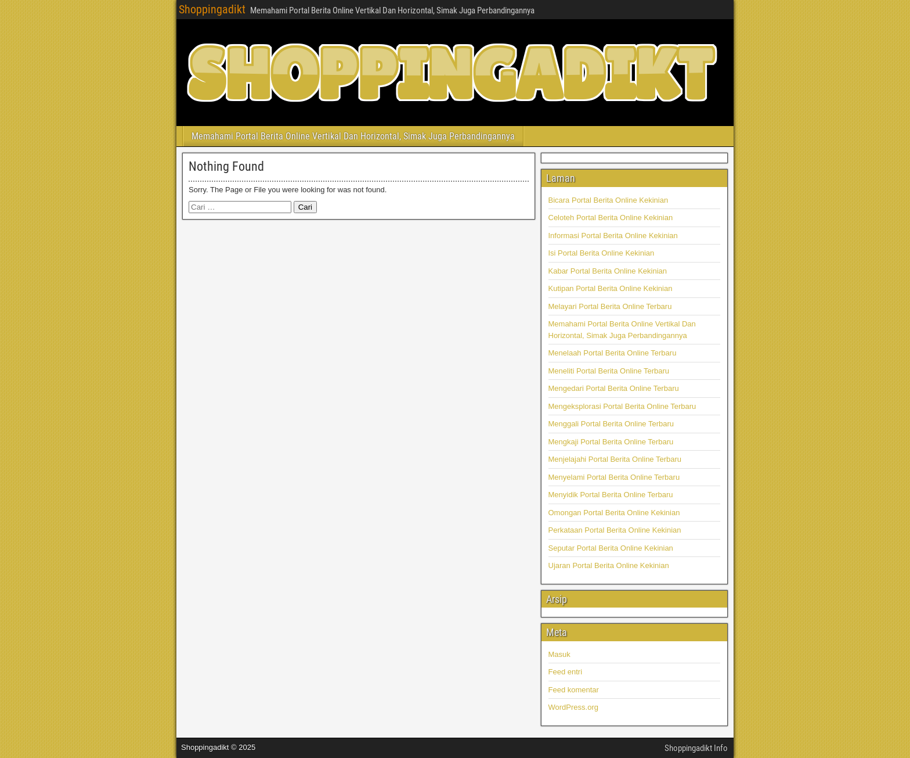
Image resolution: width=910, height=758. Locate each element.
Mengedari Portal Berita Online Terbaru (613, 388)
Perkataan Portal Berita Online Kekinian (614, 530)
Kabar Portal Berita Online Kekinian (607, 271)
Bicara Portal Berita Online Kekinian (608, 200)
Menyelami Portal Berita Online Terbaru (614, 477)
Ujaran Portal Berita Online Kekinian (608, 565)
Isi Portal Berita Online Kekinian (601, 253)
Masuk (559, 654)
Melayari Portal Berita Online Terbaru (610, 306)
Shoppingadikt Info (696, 748)
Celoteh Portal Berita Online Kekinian (610, 217)
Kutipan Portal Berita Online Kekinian (610, 288)
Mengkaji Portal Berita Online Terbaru (611, 441)
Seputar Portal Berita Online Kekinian (610, 548)
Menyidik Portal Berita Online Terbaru (610, 494)
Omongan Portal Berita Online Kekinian (614, 512)
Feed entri (565, 671)
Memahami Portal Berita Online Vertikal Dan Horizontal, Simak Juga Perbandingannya (353, 136)
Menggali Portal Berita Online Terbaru (611, 423)
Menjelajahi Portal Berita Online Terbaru (615, 459)
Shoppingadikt (212, 9)
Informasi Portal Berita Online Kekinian (613, 235)
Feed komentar (573, 689)
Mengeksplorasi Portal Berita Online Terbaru (622, 406)
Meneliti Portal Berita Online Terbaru (609, 371)
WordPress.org (573, 707)
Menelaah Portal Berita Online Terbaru (612, 353)
